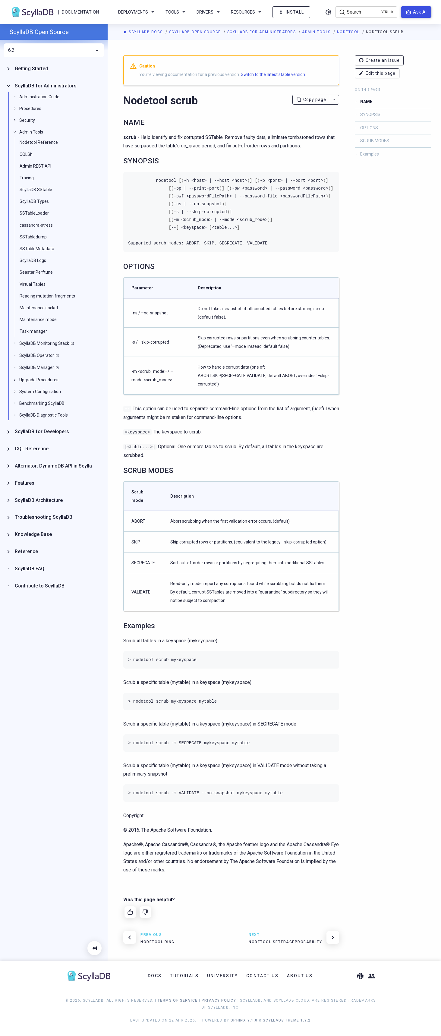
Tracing (27, 177)
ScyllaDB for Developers (42, 431)
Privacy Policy (219, 1000)
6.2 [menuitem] (53, 50)
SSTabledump (33, 237)
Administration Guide (39, 96)
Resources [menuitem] (247, 12)
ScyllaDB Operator (36, 355)
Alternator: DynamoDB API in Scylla (53, 466)
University (222, 975)
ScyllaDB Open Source (195, 32)
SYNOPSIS (370, 114)
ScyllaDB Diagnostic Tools (43, 415)
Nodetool (349, 32)
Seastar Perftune (36, 272)
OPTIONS (369, 127)
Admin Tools (317, 32)
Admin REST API (35, 166)
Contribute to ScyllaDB (40, 586)
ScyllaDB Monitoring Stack (44, 343)
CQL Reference (32, 449)
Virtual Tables (33, 284)
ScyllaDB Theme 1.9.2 (287, 1020)
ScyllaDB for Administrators (262, 32)
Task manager (33, 331)
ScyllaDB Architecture (39, 500)
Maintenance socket (39, 307)
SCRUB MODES (374, 140)
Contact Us (262, 975)
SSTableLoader (34, 213)
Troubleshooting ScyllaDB (43, 517)
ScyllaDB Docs (143, 32)
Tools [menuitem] (176, 12)
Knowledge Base (33, 534)
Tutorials (184, 975)
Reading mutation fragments (47, 296)
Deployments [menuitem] (137, 12)
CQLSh (26, 154)
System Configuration (40, 391)
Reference (26, 551)
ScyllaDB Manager (36, 367)
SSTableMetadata (37, 248)
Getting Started (31, 68)
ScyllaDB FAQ (29, 569)
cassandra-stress (36, 225)
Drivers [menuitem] (209, 12)
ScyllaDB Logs (33, 260)
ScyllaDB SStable (36, 189)
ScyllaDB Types (34, 201)
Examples (369, 154)
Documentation (80, 12)
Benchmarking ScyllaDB (42, 403)
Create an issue (379, 60)
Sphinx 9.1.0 (244, 1020)
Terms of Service (177, 1000)
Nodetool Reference (39, 142)
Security (27, 120)
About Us (300, 975)
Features (24, 483)
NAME (366, 101)
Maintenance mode (38, 319)
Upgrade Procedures (38, 379)
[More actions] (334, 100)
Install (291, 12)
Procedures (30, 108)
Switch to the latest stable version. (273, 74)
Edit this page (377, 73)
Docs (155, 975)
